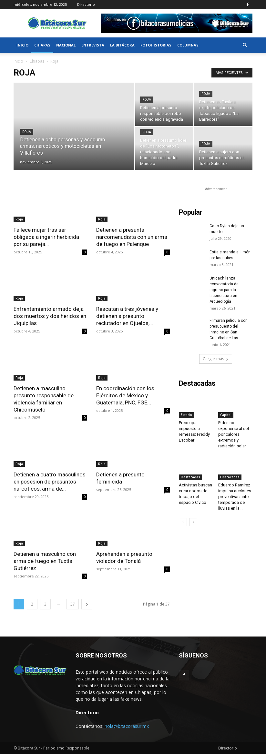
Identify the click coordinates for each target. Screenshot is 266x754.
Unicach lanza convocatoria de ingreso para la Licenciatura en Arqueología (224, 290)
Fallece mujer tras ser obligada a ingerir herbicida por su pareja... (46, 237)
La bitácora (122, 45)
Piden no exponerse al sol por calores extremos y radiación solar (233, 434)
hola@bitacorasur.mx (127, 726)
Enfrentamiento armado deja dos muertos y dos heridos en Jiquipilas (50, 316)
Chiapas (42, 45)
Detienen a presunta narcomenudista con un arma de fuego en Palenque (131, 237)
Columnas (188, 45)
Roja (26, 132)
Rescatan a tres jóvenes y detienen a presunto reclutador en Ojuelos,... (127, 316)
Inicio (22, 45)
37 (72, 604)
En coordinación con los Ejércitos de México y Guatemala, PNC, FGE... (125, 395)
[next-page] (86, 604)
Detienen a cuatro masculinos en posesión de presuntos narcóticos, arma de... (50, 481)
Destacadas (190, 477)
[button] (244, 45)
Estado (186, 415)
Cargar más (216, 359)
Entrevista (92, 45)
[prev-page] (183, 522)
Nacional (66, 45)
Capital (225, 415)
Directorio (86, 4)
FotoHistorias (155, 45)
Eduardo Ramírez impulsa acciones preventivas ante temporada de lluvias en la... (234, 497)
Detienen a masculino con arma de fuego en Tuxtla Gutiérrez (45, 561)
